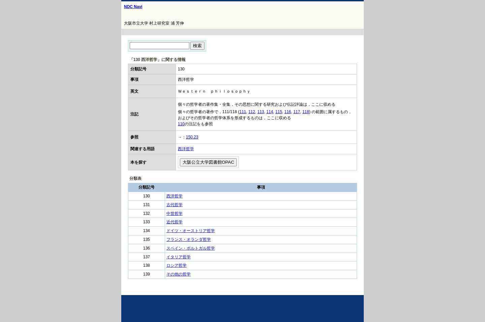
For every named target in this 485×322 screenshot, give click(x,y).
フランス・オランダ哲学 (188, 239)
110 (181, 124)
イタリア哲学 (178, 257)
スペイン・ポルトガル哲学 (190, 248)
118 (305, 111)
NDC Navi (133, 6)
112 (251, 111)
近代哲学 (174, 222)
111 (242, 111)
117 (296, 111)
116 (287, 111)
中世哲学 (174, 213)
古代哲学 (174, 204)
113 (260, 111)
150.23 (192, 137)
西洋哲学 (186, 149)
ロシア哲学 (176, 265)
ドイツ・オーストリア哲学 (190, 230)
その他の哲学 (178, 274)
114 (269, 111)
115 (279, 111)
